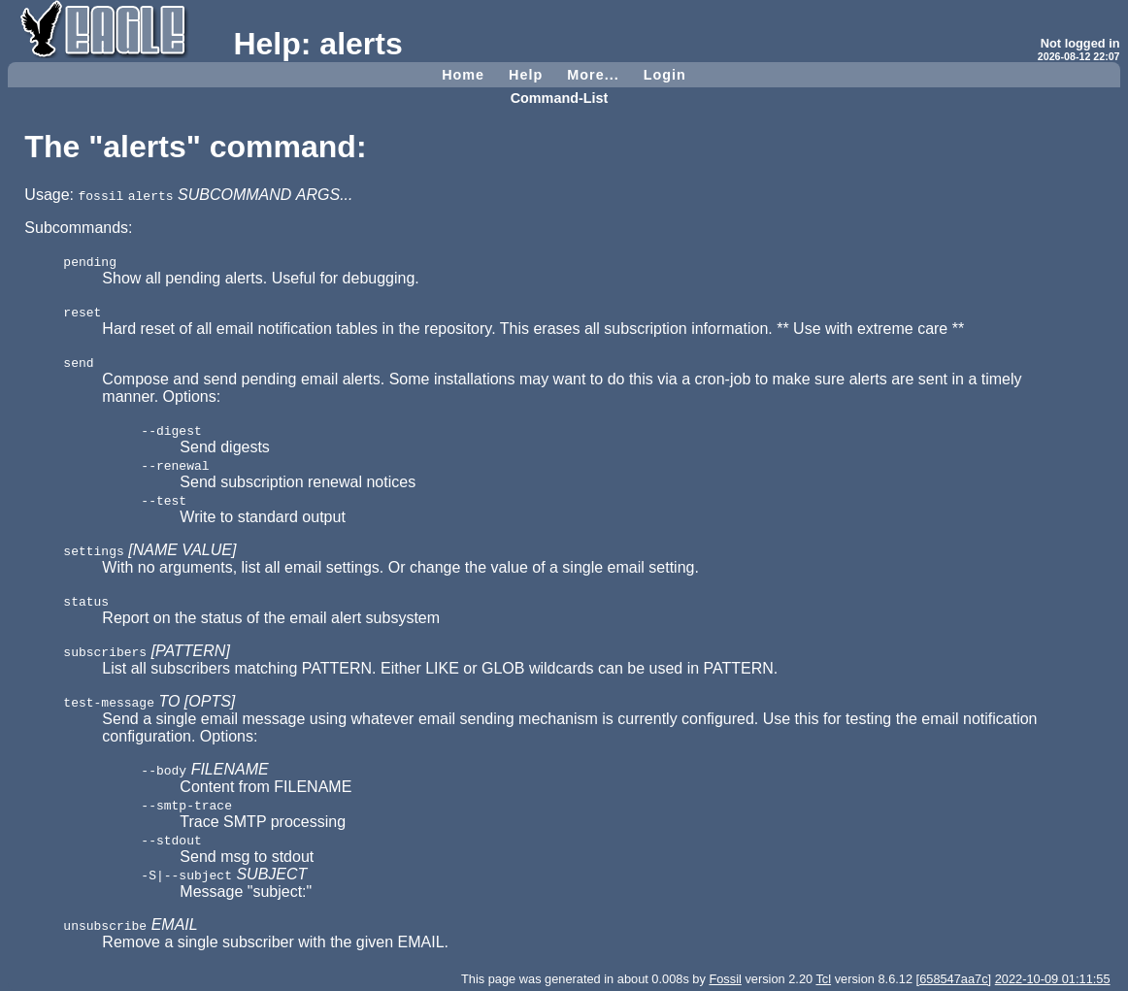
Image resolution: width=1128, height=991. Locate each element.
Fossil (725, 979)
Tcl (823, 979)
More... (592, 75)
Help (526, 75)
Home (463, 75)
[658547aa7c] (954, 979)
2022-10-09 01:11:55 (1053, 979)
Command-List (560, 98)
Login (665, 75)
